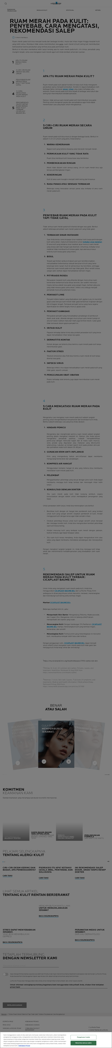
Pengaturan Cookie (83, 1037)
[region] (56, 1040)
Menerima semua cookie (83, 1043)
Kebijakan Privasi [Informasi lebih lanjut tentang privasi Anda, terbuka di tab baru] (24, 1046)
